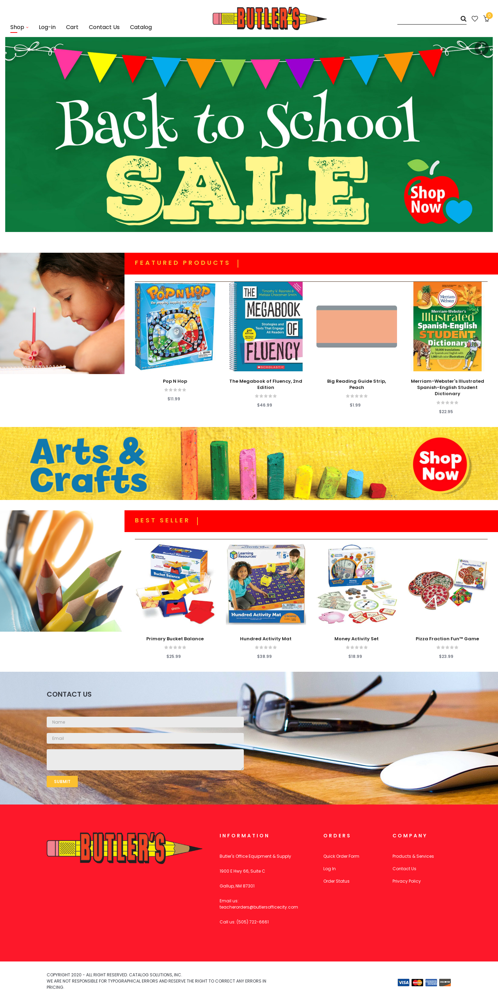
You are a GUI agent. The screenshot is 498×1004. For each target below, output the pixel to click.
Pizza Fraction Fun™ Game (447, 639)
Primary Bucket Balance (175, 639)
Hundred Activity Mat (266, 639)
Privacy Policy (407, 881)
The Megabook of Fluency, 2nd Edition (265, 384)
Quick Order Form (341, 856)
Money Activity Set (356, 639)
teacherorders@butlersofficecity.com (259, 907)
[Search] (432, 18)
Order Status (336, 881)
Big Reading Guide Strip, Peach (356, 384)
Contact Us (404, 869)
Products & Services (413, 856)
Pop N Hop (175, 381)
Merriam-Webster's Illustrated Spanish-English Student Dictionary (447, 387)
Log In (329, 869)
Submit (62, 781)
